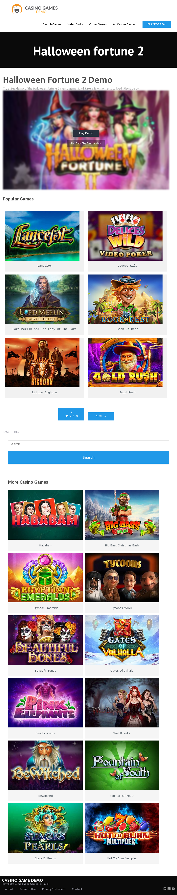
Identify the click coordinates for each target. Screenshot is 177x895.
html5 (15, 432)
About (9, 889)
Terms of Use (27, 889)
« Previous (71, 414)
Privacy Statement (54, 889)
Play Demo (86, 133)
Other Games (98, 24)
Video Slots (75, 24)
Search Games (52, 24)
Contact (77, 889)
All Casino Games (124, 24)
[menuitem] (52, 24)
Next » (101, 416)
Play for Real (156, 24)
